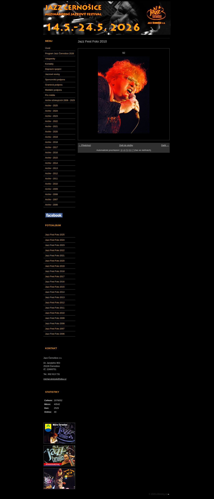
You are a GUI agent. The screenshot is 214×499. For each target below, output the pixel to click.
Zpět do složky (126, 145)
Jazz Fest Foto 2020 (55, 260)
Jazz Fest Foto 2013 (55, 297)
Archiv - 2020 (51, 131)
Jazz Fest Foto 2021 (55, 255)
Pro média (50, 95)
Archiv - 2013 (51, 168)
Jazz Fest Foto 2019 (55, 266)
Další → (165, 145)
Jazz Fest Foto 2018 (55, 271)
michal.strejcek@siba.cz (54, 379)
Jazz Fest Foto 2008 (55, 323)
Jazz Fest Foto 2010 (55, 313)
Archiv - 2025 (51, 105)
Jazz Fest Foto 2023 (55, 245)
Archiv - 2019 (51, 137)
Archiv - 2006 (51, 204)
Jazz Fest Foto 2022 (55, 250)
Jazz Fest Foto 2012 (55, 302)
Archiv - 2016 (51, 152)
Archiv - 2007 (51, 199)
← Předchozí (85, 145)
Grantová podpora (53, 84)
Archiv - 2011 (51, 178)
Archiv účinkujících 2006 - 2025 (60, 100)
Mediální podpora (53, 90)
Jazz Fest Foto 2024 (55, 240)
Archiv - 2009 (51, 189)
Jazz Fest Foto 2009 (55, 318)
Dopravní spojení (53, 69)
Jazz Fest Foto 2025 (55, 234)
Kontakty (49, 64)
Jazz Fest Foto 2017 (55, 276)
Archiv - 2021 (51, 126)
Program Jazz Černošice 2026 (59, 53)
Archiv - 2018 (51, 142)
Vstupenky (50, 58)
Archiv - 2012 (51, 173)
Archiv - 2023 (51, 116)
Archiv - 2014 (51, 163)
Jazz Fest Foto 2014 (55, 292)
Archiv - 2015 (51, 157)
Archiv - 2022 (51, 121)
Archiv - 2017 (51, 147)
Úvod (47, 48)
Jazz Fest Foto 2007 (55, 328)
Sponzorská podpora (55, 79)
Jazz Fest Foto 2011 (55, 307)
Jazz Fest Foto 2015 (55, 287)
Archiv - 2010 (51, 184)
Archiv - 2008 (51, 194)
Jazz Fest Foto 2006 (55, 334)
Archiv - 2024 (51, 111)
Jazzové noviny (52, 74)
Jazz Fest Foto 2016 (55, 281)
